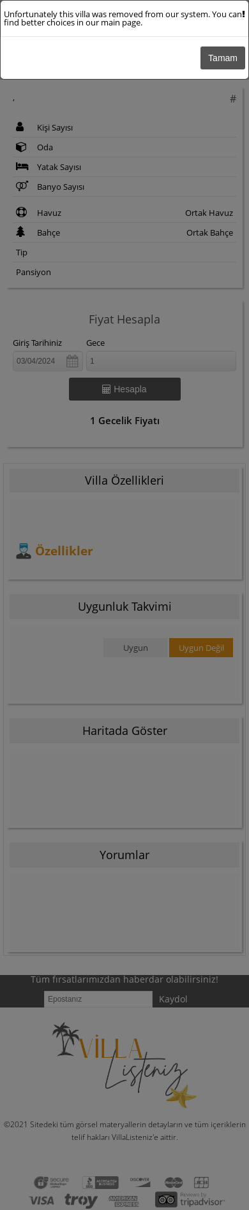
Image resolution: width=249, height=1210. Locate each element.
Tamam (223, 58)
